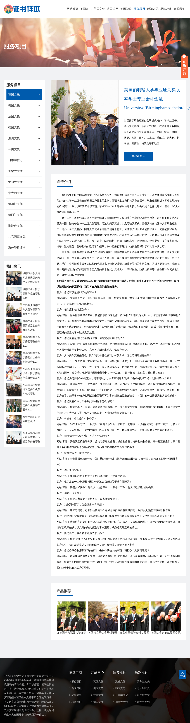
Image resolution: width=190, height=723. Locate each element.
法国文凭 (24, 116)
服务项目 (139, 8)
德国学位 (126, 8)
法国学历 (112, 8)
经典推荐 (119, 672)
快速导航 (75, 672)
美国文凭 (99, 8)
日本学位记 (24, 160)
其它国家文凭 (24, 236)
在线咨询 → (138, 156)
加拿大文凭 (24, 171)
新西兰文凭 (24, 215)
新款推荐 (141, 672)
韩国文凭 (24, 149)
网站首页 (72, 8)
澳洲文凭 (24, 138)
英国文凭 (24, 94)
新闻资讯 (152, 8)
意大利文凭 (24, 193)
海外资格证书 (24, 247)
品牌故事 (166, 8)
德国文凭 (24, 127)
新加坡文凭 (24, 204)
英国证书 (86, 8)
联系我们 (179, 8)
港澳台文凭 (24, 225)
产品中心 (97, 672)
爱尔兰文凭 (24, 182)
